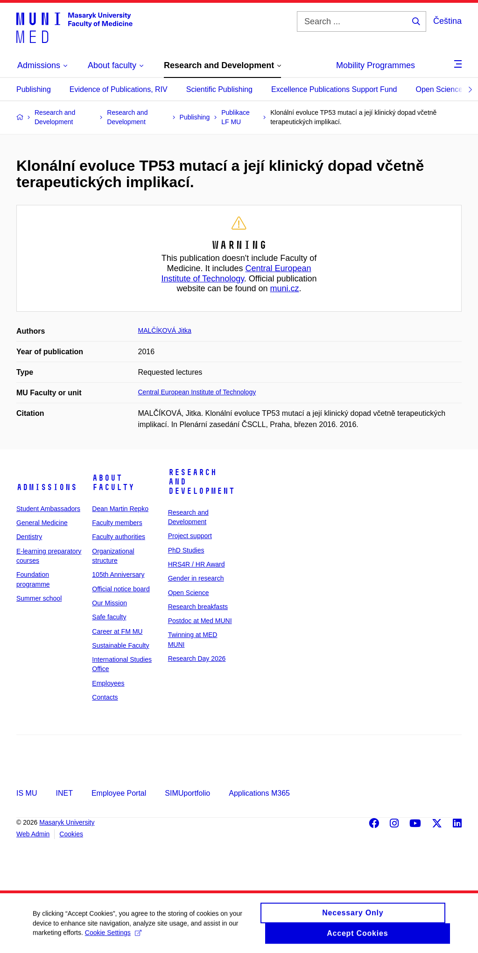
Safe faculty (109, 617)
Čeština (447, 21)
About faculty (113, 482)
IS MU (26, 793)
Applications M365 (259, 793)
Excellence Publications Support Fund (334, 89)
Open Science (439, 89)
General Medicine (42, 522)
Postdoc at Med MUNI (200, 620)
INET (64, 793)
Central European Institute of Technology (236, 273)
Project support (190, 536)
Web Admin (32, 834)
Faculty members (117, 522)
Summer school (39, 598)
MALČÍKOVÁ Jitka (164, 330)
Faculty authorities (118, 536)
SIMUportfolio (187, 793)
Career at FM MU (117, 631)
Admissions (46, 487)
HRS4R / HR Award (196, 564)
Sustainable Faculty (120, 645)
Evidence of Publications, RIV (119, 89)
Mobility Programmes (375, 65)
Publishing (33, 89)
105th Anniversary (118, 574)
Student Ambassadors (48, 508)
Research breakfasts (198, 606)
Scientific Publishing (219, 89)
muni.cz (284, 288)
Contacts (105, 697)
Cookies (71, 834)
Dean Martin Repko (120, 508)
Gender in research (196, 578)
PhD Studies (186, 550)
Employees (108, 683)
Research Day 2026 (197, 658)
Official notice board (120, 589)
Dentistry (29, 536)
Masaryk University (66, 822)
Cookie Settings (113, 936)
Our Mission (109, 603)
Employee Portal (118, 793)
